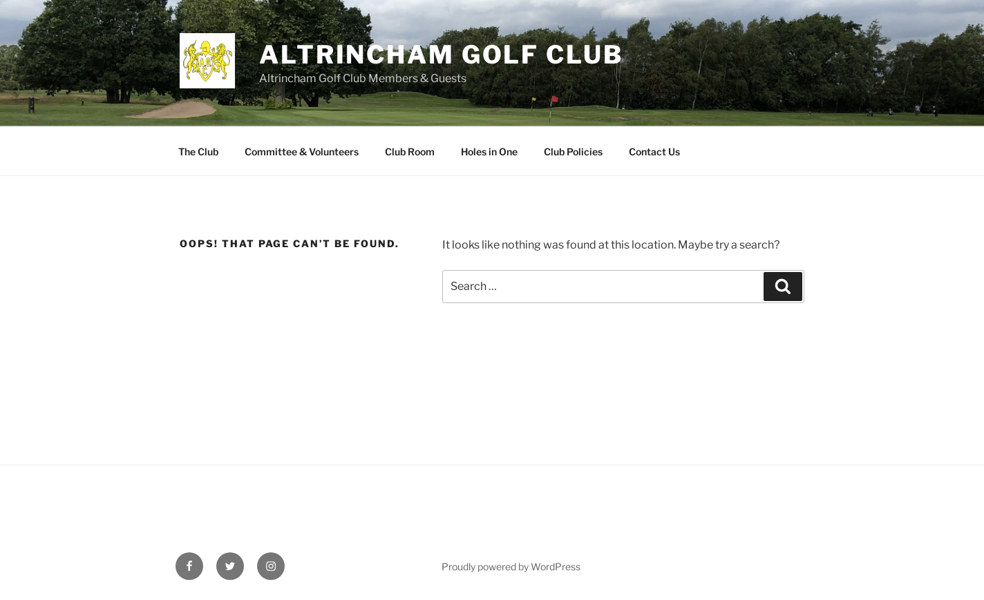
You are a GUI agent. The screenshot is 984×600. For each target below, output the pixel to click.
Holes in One (489, 151)
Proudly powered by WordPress (511, 566)
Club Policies (573, 151)
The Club (198, 151)
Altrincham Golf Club (441, 54)
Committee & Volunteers (302, 151)
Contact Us (654, 151)
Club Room (410, 151)
